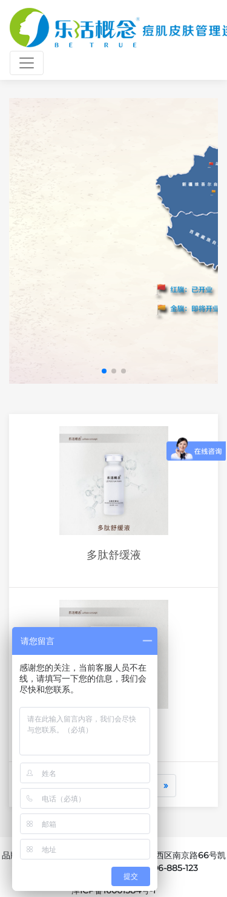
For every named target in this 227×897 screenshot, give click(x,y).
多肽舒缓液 (114, 554)
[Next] (166, 785)
